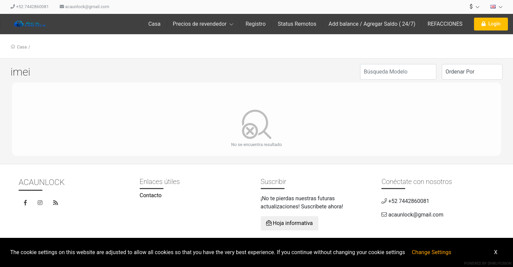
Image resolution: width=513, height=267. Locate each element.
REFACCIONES (445, 24)
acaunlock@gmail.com (84, 6)
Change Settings (431, 252)
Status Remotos (297, 24)
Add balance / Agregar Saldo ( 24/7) (372, 24)
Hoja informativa (289, 223)
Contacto (151, 195)
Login (490, 24)
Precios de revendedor (203, 24)
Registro (255, 24)
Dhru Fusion (499, 263)
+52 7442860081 (30, 6)
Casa (154, 24)
